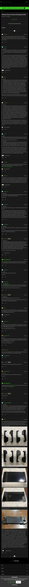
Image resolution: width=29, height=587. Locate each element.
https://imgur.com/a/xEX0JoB (7, 166)
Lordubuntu (5, 34)
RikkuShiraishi (5, 349)
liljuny (4, 77)
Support (14, 571)
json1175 (5, 46)
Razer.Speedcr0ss (6, 259)
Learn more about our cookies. (19, 579)
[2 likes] (6, 70)
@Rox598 (11, 385)
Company (14, 574)
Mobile (3, 10)
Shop (14, 565)
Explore (14, 568)
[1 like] (6, 127)
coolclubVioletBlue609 (7, 402)
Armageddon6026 (6, 335)
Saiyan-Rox (5, 238)
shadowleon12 (5, 321)
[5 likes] (6, 550)
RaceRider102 (5, 191)
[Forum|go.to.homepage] (7, 2)
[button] (1, 2)
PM (16, 262)
